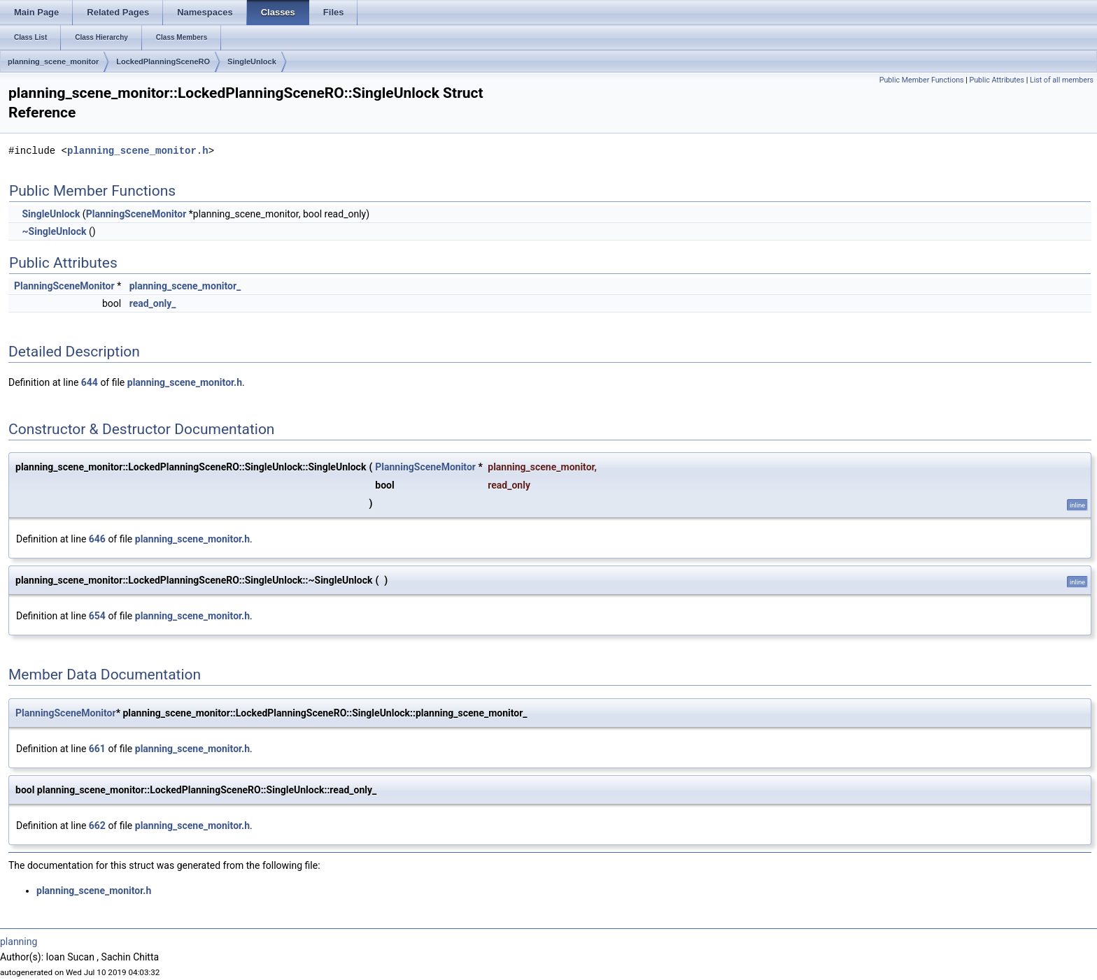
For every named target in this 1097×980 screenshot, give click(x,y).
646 (97, 539)
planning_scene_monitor (53, 61)
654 (97, 615)
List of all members (1062, 80)
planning (18, 941)
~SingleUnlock (54, 231)
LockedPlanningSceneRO (163, 61)
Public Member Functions (921, 80)
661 (97, 748)
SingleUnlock (251, 61)
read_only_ (152, 303)
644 (89, 382)
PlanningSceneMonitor (136, 213)
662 (97, 825)
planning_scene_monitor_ (185, 285)
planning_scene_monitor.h (137, 150)
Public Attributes (996, 80)
